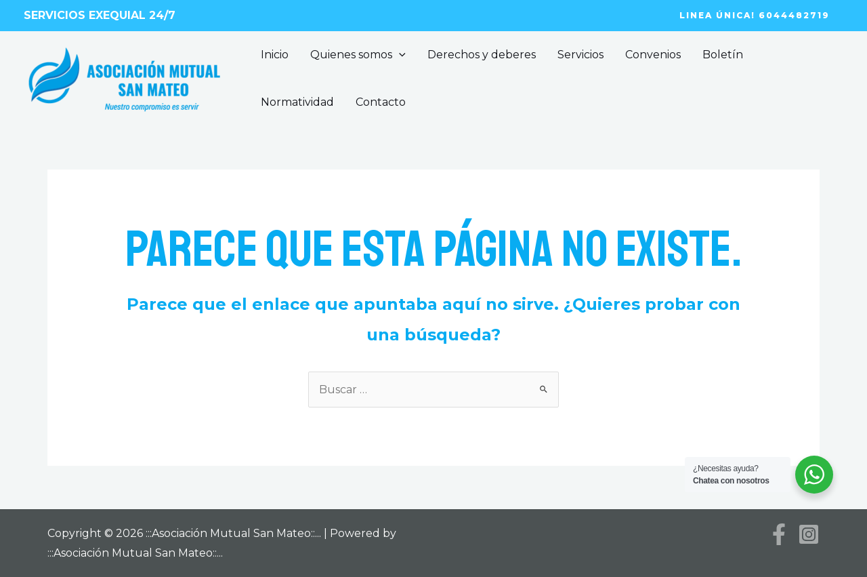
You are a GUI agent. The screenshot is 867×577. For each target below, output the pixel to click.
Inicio (275, 54)
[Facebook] (779, 534)
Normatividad (297, 102)
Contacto (381, 102)
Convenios (653, 54)
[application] (399, 55)
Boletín (722, 54)
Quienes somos (358, 55)
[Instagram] (809, 534)
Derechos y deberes (481, 54)
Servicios (580, 54)
